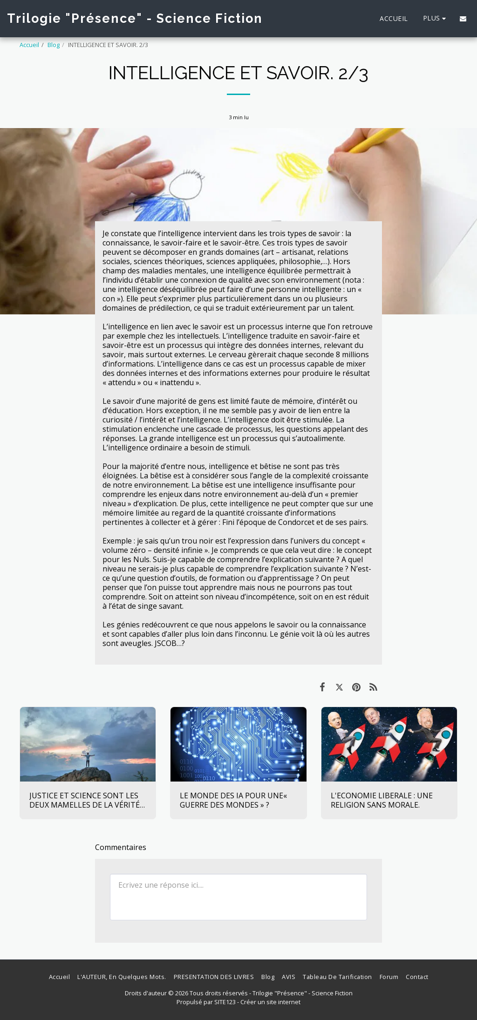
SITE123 (225, 1002)
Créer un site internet (270, 1002)
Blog (54, 45)
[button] (463, 18)
